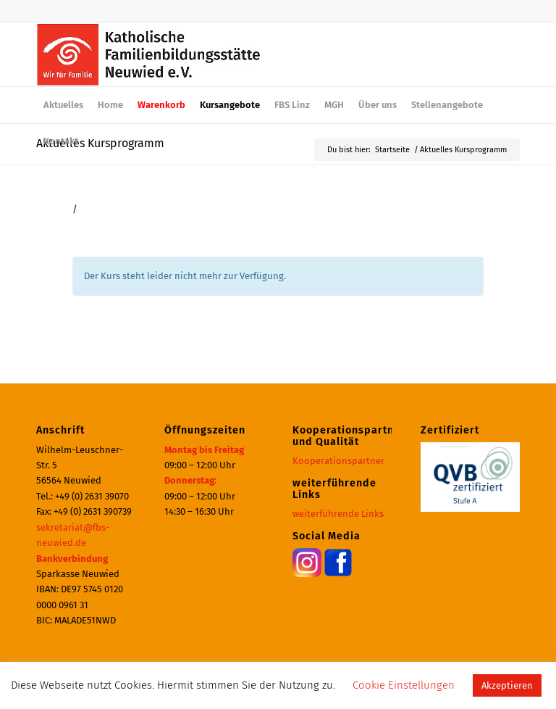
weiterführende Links (338, 513)
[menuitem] (63, 105)
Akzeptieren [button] (507, 685)
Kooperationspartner (338, 460)
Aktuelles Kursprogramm (100, 143)
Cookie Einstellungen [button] (404, 685)
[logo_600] (148, 54)
